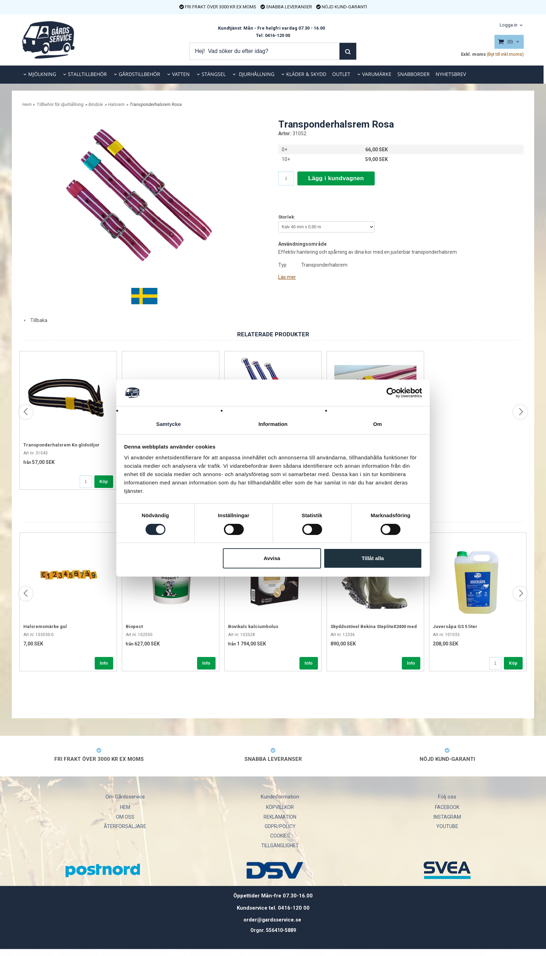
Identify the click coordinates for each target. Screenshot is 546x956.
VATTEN (181, 74)
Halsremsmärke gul (45, 626)
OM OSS (125, 817)
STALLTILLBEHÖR (87, 74)
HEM (125, 807)
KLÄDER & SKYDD (306, 74)
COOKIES (280, 836)
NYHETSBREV (451, 74)
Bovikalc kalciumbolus (253, 626)
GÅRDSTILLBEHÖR (139, 74)
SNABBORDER (413, 74)
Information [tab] (273, 424)
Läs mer (287, 277)
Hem (27, 104)
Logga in (508, 25)
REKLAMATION (280, 817)
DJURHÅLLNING (255, 74)
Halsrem (116, 104)
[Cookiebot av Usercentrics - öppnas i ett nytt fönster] (391, 392)
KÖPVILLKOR (280, 807)
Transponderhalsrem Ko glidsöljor (61, 445)
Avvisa (272, 558)
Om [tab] (377, 424)
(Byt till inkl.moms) (505, 54)
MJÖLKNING (42, 74)
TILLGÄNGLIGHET (280, 845)
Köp (104, 481)
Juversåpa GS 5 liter (455, 626)
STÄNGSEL (214, 74)
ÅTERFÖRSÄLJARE (125, 826)
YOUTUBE (447, 826)
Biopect (134, 626)
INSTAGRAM (447, 817)
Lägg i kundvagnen (336, 178)
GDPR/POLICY (280, 826)
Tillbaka (34, 320)
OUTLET (341, 74)
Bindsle (95, 104)
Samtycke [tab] (168, 424)
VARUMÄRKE (376, 74)
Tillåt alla (372, 558)
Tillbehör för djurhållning (60, 104)
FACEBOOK (447, 807)
